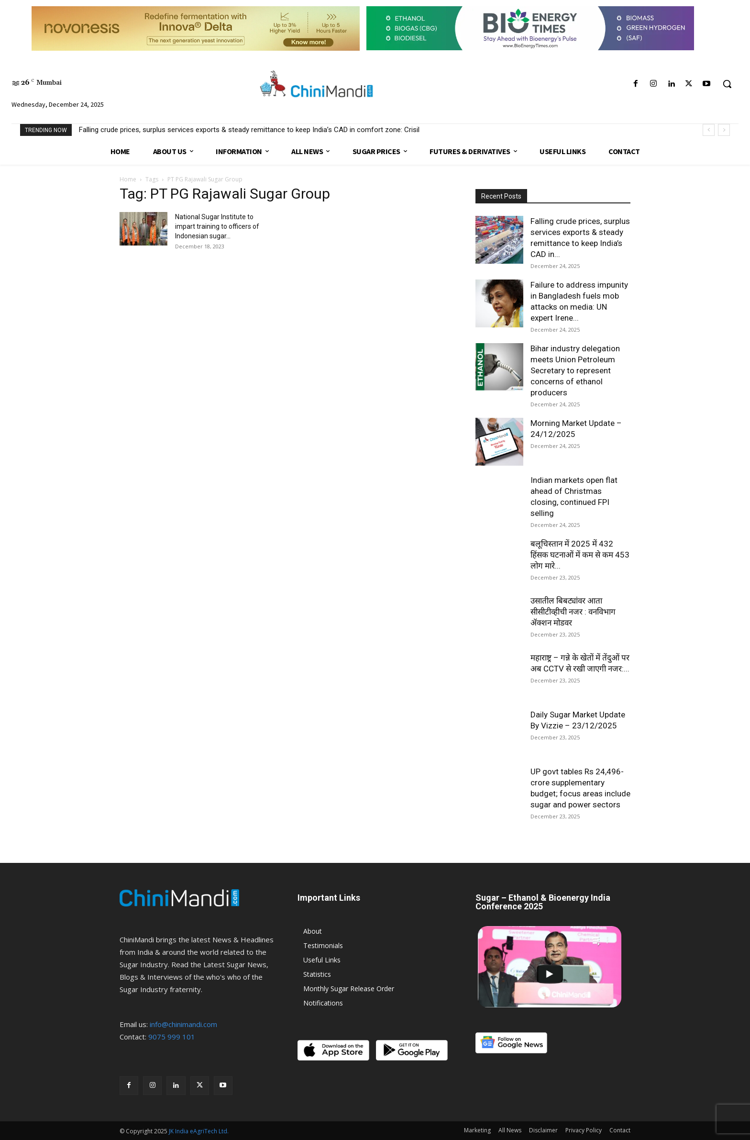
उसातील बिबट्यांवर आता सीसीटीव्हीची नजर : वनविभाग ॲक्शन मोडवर (573, 611)
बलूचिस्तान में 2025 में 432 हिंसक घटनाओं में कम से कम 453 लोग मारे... (579, 554)
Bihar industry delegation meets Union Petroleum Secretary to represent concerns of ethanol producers (575, 370)
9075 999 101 (171, 1036)
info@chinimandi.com (183, 1024)
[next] (724, 130)
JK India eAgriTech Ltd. (199, 1131)
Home (128, 179)
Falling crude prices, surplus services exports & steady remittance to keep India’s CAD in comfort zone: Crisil (249, 129)
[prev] (709, 130)
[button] (727, 83)
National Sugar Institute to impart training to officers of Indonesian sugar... (217, 226)
